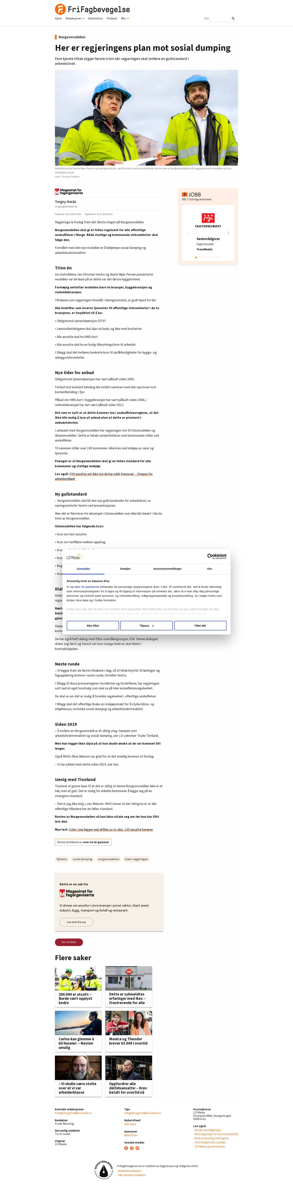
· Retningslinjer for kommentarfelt (215, 1134)
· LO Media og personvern (209, 1146)
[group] (208, 233)
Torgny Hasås (65, 201)
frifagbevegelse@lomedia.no (73, 1113)
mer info (81, 609)
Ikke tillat (93, 625)
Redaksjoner (75, 18)
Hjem (58, 18)
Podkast (112, 18)
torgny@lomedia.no (66, 207)
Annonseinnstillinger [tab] (167, 568)
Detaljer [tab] (125, 568)
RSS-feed (130, 1124)
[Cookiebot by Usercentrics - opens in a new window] (210, 556)
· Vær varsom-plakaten (131, 1175)
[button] (228, 233)
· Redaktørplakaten (129, 1171)
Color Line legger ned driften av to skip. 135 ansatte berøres (111, 829)
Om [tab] (209, 568)
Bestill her (131, 1135)
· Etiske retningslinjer (207, 1130)
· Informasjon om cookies (209, 1142)
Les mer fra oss (76, 922)
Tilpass (147, 625)
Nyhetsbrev (95, 18)
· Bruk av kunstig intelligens (211, 1138)
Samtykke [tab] (83, 568)
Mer (125, 18)
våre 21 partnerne (86, 586)
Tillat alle (200, 625)
